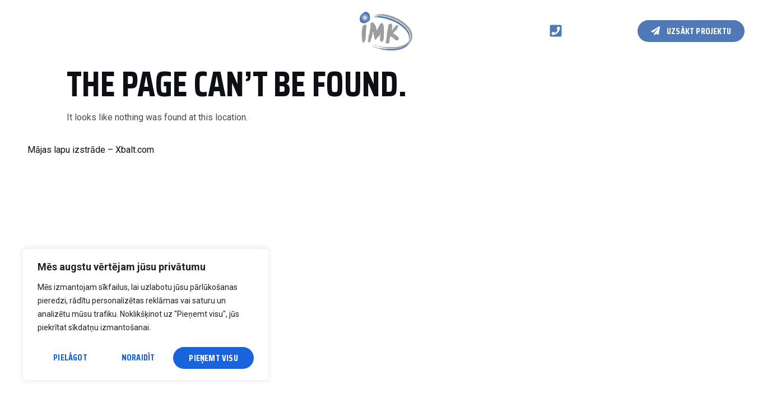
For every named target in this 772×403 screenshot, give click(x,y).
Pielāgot (70, 358)
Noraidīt (138, 358)
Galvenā (42, 31)
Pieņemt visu (214, 358)
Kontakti (220, 31)
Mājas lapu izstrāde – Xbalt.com (90, 149)
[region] (145, 316)
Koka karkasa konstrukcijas (130, 31)
